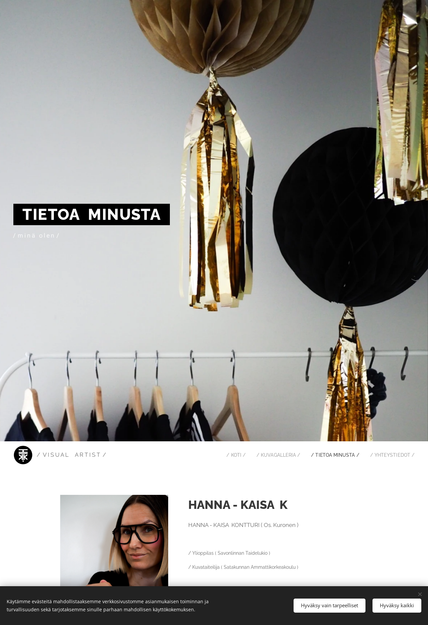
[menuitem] (227, 455)
